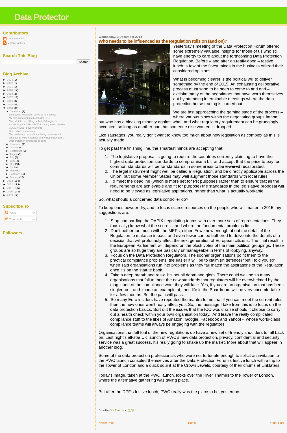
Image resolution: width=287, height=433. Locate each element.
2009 (10, 195)
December (16, 111)
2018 (10, 93)
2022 (10, 82)
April (12, 167)
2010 (10, 191)
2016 (10, 100)
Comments (13, 219)
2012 (10, 184)
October (15, 147)
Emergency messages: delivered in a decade (32, 114)
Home (192, 422)
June (13, 160)
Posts (10, 212)
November (16, 144)
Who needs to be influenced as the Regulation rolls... (37, 137)
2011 (10, 187)
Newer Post (105, 422)
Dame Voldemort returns (22, 131)
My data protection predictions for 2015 (29, 118)
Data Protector (41, 17)
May (12, 164)
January (15, 177)
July (12, 157)
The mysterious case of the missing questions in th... (36, 134)
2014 (10, 108)
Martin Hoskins (16, 42)
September (16, 150)
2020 (10, 90)
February (15, 174)
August (14, 154)
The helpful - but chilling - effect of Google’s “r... (34, 121)
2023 (10, 79)
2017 (10, 97)
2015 (10, 104)
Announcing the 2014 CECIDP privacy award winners (37, 124)
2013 (10, 180)
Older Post (277, 422)
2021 (10, 86)
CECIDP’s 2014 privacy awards (25, 127)
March (13, 170)
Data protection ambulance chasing (27, 140)
